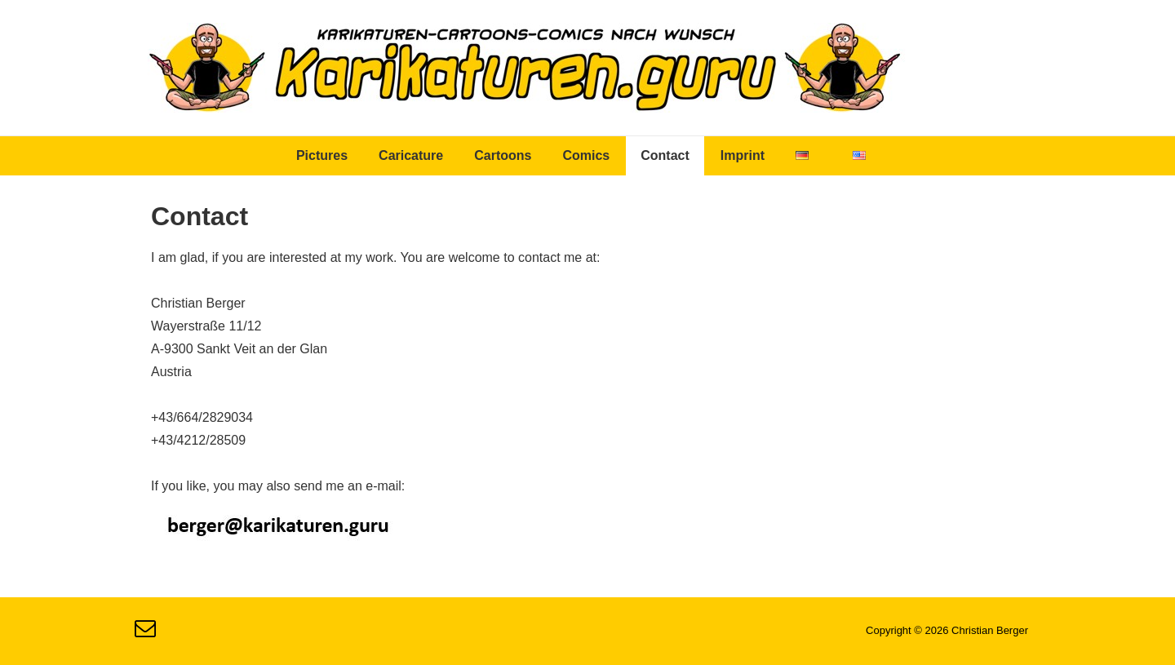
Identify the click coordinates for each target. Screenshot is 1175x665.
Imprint (743, 155)
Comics (586, 155)
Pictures (322, 155)
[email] (147, 633)
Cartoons (502, 155)
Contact (665, 155)
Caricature (411, 155)
